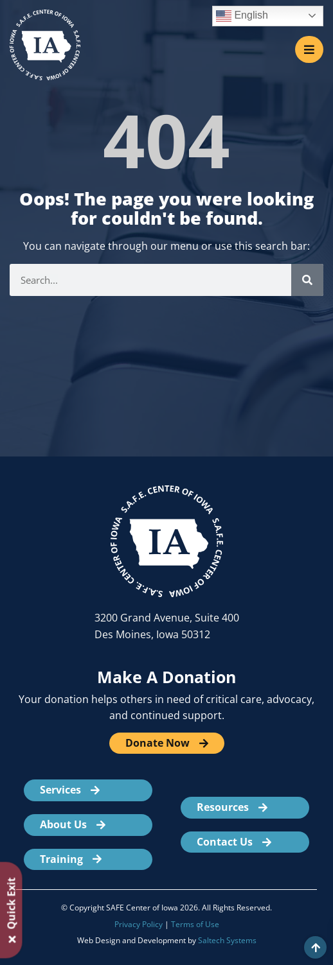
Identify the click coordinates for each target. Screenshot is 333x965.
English (242, 16)
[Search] (307, 280)
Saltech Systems (227, 940)
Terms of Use (195, 924)
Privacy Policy (138, 924)
